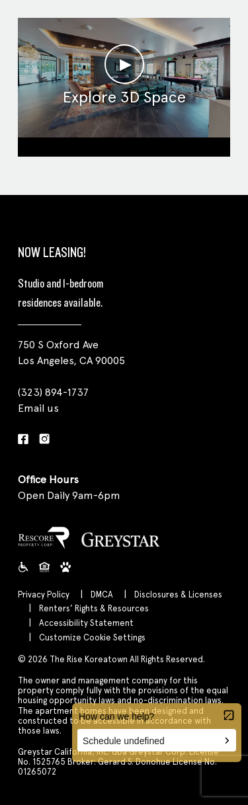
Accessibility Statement (86, 623)
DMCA (102, 594)
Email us (38, 408)
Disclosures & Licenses (178, 594)
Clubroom (124, 145)
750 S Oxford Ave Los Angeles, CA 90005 (71, 352)
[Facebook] (23, 440)
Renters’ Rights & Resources (94, 608)
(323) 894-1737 (53, 392)
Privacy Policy (43, 594)
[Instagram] (44, 440)
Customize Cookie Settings (92, 637)
